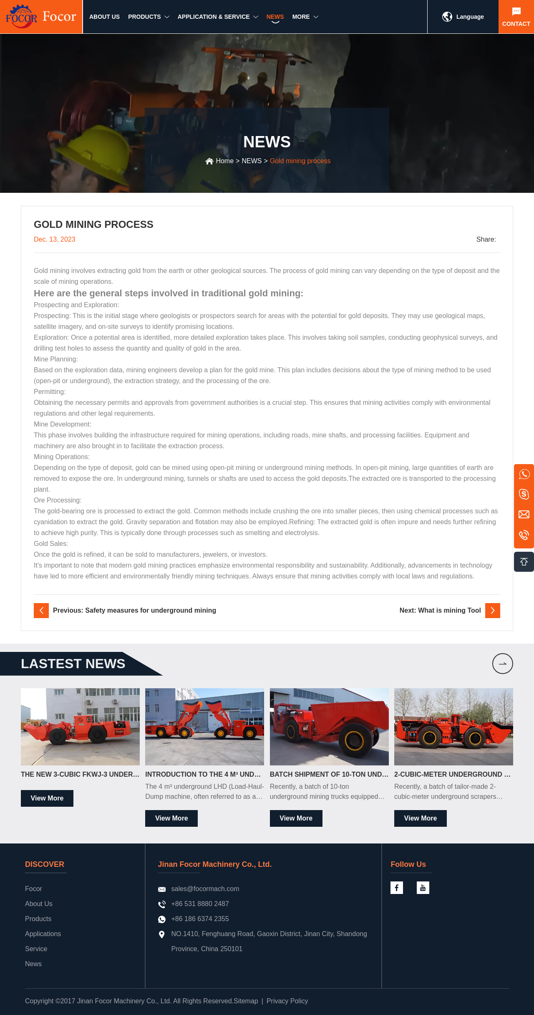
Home (225, 160)
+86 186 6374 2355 (200, 918)
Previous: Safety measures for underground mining (134, 610)
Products (38, 918)
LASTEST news (73, 663)
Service (36, 948)
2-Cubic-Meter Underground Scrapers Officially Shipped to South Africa (453, 774)
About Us (39, 903)
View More (47, 798)
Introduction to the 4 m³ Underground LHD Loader (204, 774)
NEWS (275, 19)
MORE (301, 19)
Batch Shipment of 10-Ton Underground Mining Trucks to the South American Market (329, 774)
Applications (43, 933)
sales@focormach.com (205, 888)
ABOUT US (104, 19)
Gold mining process (300, 160)
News (33, 963)
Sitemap (246, 1001)
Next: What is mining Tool (440, 610)
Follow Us (408, 864)
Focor (33, 888)
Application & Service (214, 19)
